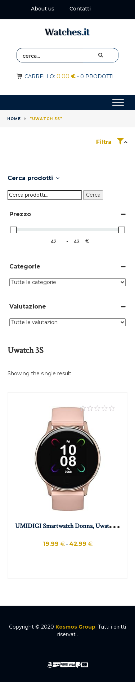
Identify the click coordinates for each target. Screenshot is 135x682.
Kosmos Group (75, 627)
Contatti (80, 8)
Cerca (93, 195)
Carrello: (50, 76)
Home (14, 119)
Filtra (110, 142)
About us (42, 8)
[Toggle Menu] (118, 102)
